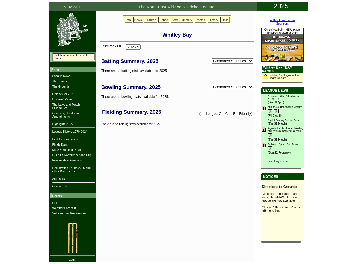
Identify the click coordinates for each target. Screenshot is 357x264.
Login (72, 259)
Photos (200, 19)
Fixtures (150, 19)
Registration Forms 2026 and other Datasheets (71, 169)
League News (61, 75)
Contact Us (59, 186)
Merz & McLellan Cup (66, 149)
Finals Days (60, 144)
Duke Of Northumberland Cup (72, 155)
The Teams (59, 81)
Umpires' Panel (62, 99)
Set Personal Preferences (69, 213)
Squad (164, 19)
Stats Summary (182, 19)
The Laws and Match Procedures (66, 106)
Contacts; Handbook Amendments (65, 115)
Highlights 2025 (62, 124)
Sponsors (58, 178)
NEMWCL (72, 7)
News (138, 19)
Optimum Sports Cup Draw (283, 144)
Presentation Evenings (67, 160)
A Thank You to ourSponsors (282, 21)
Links (55, 202)
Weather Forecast (64, 208)
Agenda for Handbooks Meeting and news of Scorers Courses (285, 129)
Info (128, 19)
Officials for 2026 (63, 94)
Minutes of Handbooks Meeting (285, 107)
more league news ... (279, 161)
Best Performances (65, 139)
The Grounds (61, 86)
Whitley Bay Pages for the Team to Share (284, 76)
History (213, 19)
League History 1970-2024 (70, 131)
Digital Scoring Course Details (284, 120)
